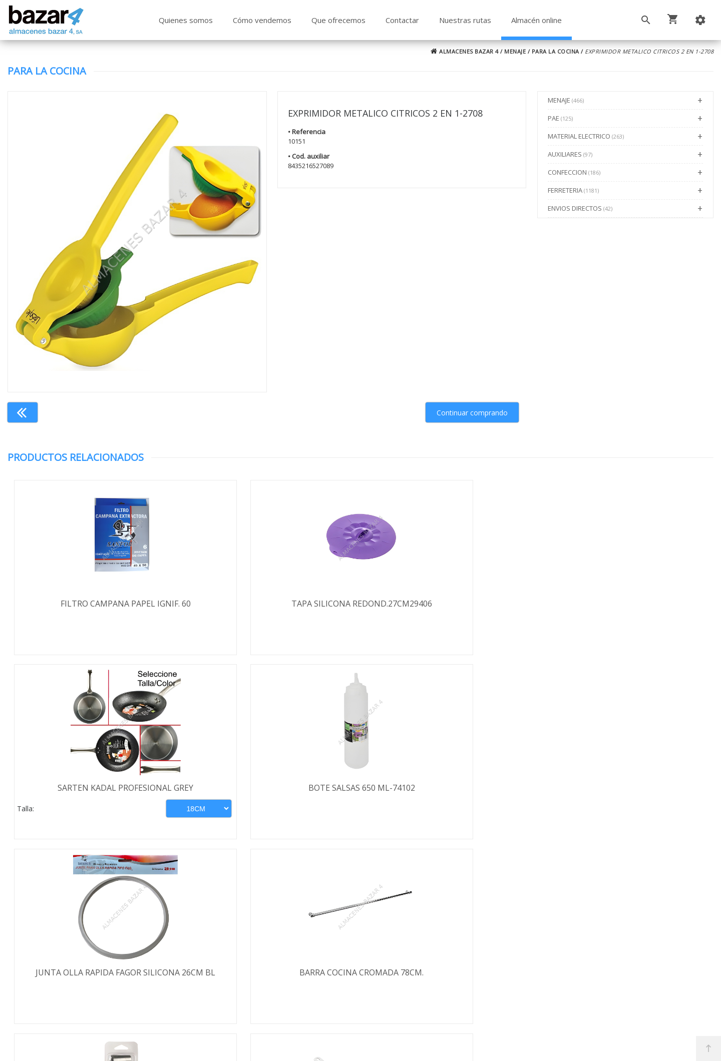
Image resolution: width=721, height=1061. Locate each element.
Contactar (402, 20)
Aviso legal (47, 966)
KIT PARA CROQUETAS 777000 (449, 788)
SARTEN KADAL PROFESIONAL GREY (449, 603)
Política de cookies (61, 984)
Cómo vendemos (262, 20)
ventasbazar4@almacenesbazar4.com (567, 978)
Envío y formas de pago (71, 930)
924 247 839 (519, 960)
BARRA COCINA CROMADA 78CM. (272, 788)
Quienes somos (186, 20)
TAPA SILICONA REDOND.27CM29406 (272, 603)
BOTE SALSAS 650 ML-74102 (625, 603)
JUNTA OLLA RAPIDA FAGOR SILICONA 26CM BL (96, 794)
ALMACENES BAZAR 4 (465, 51)
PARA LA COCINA (555, 51)
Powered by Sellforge (493, 1044)
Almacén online (536, 20)
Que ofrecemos (338, 20)
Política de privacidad (66, 948)
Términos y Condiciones (387, 1009)
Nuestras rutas (465, 20)
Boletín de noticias (360, 967)
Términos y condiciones (71, 912)
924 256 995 (519, 942)
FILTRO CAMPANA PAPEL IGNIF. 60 (96, 603)
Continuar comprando (472, 412)
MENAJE (515, 51)
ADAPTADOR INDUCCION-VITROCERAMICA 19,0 (625, 794)
